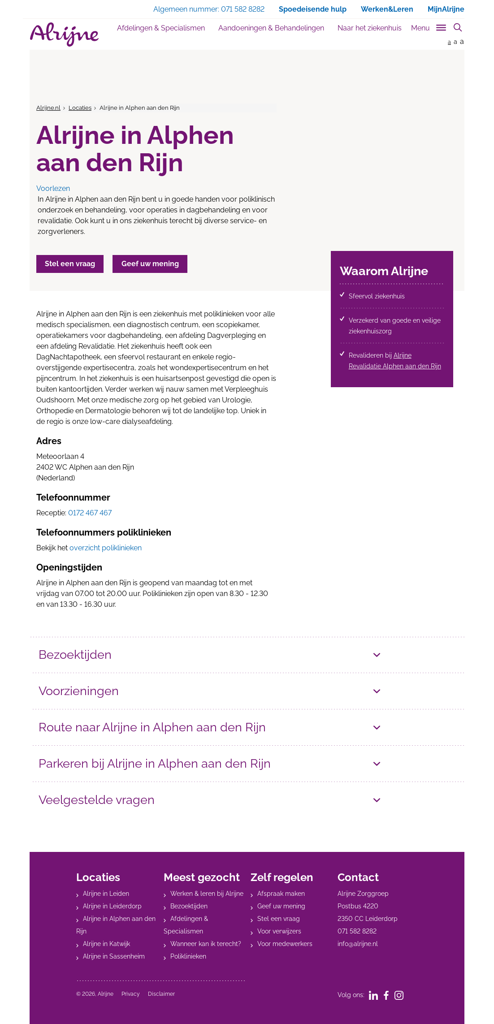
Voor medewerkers (284, 943)
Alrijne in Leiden (106, 893)
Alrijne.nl (48, 107)
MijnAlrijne (446, 9)
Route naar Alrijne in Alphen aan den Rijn (152, 727)
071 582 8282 (357, 931)
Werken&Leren (387, 9)
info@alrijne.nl (358, 943)
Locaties (80, 107)
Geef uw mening (281, 906)
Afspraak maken (281, 893)
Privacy (130, 994)
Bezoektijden (75, 654)
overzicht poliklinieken (105, 548)
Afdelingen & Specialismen (161, 28)
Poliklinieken (188, 956)
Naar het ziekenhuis (370, 28)
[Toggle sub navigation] (429, 26)
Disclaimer (161, 994)
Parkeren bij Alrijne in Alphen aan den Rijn (155, 763)
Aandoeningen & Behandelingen (271, 28)
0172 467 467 (90, 513)
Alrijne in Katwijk (106, 943)
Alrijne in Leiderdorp (112, 906)
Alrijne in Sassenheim (114, 956)
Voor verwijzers (279, 931)
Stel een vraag (278, 918)
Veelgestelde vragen (97, 800)
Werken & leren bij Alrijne (206, 893)
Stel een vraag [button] (70, 263)
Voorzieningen (79, 691)
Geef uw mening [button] (151, 263)
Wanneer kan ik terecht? (205, 943)
